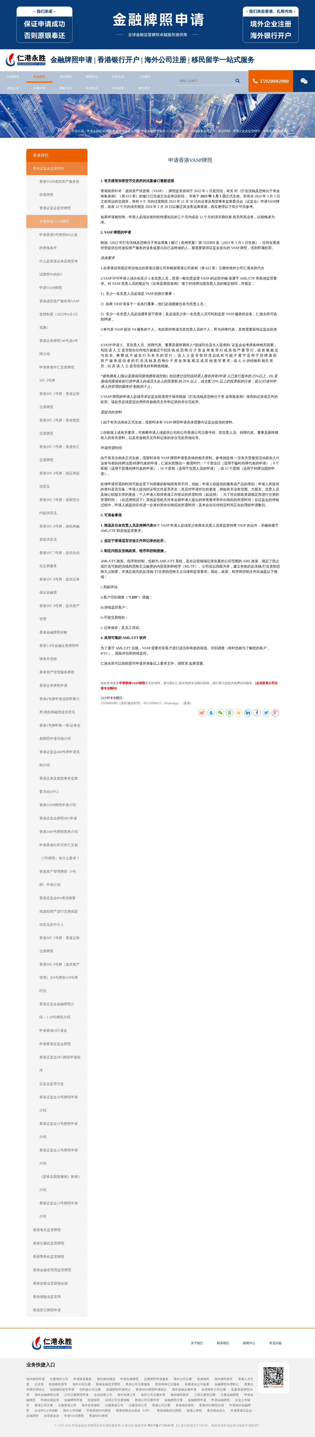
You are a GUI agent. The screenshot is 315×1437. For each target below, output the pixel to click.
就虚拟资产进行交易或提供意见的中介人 (60, 918)
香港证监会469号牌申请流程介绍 (60, 758)
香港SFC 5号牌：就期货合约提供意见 (60, 506)
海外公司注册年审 (153, 1394)
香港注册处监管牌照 (57, 1243)
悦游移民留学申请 (62, 1389)
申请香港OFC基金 (60, 1031)
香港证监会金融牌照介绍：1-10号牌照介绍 (60, 1010)
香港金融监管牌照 (108, 1384)
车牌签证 (92, 88)
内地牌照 (13, 76)
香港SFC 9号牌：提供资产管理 (60, 612)
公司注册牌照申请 (76, 1394)
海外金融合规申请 (184, 1389)
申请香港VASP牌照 (276, 131)
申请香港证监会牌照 (60, 1044)
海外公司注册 (182, 1379)
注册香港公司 (67, 1405)
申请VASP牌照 (60, 288)
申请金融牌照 (220, 1400)
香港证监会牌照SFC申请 (60, 818)
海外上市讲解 (72, 1410)
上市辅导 (144, 76)
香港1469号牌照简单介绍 (60, 832)
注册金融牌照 (229, 1394)
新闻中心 (249, 1343)
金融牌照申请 (73, 1400)
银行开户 (144, 88)
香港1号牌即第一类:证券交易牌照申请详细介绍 (60, 732)
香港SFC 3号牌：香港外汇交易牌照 (60, 453)
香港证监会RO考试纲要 (60, 898)
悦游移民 (203, 1379)
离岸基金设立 (216, 1410)
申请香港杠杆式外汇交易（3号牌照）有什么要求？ (60, 851)
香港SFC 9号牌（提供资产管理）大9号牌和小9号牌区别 (60, 978)
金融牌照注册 (173, 1400)
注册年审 (39, 88)
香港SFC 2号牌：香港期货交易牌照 (60, 426)
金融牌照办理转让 (226, 1384)
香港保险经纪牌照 (169, 1410)
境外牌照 (66, 76)
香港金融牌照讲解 (60, 632)
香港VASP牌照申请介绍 (60, 805)
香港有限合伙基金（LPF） (134, 1410)
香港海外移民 (185, 1405)
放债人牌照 (194, 1410)
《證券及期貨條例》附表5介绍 (60, 1183)
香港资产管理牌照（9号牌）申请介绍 (60, 878)
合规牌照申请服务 (156, 1379)
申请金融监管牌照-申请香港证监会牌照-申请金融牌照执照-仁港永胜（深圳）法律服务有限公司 (151, 131)
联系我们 (223, 1343)
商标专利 (66, 88)
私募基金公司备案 (197, 1384)
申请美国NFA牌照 (98, 1410)
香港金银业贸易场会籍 (57, 1283)
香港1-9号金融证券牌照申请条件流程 (60, 652)
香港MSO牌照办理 (211, 1405)
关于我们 (197, 1343)
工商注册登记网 (204, 1394)
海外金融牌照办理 (47, 1394)
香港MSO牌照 (98, 1416)
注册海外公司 (59, 1379)
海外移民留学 (223, 1379)
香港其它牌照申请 (57, 1310)
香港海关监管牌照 (57, 1230)
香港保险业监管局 (57, 1297)
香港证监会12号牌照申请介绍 (60, 1156)
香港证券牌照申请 (60, 686)
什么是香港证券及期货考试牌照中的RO (60, 267)
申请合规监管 (50, 1400)
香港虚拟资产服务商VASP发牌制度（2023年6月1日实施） (60, 314)
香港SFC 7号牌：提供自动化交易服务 (60, 559)
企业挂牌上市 (103, 1394)
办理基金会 (51, 1416)
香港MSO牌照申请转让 (151, 1389)
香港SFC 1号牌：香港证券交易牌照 (60, 400)
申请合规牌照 (129, 1379)
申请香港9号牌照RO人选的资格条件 (60, 241)
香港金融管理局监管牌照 (57, 1270)
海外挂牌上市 (126, 1394)
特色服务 (118, 88)
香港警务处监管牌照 (57, 1257)
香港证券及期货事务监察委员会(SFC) (60, 785)
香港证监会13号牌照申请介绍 (60, 1209)
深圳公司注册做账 (117, 1400)
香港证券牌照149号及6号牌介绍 (60, 347)
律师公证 (13, 88)
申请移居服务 (82, 1379)
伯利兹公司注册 (90, 1389)
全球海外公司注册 (213, 1389)
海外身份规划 (106, 1379)
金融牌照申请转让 (118, 1389)
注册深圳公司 (138, 1405)
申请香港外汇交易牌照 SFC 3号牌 (60, 373)
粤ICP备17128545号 (161, 1425)
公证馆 (39, 1384)
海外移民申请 (35, 1379)
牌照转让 (92, 76)
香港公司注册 (44, 1405)
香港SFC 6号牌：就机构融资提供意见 (60, 532)
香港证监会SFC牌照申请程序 (60, 1063)
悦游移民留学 (58, 1384)
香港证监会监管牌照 (246, 131)
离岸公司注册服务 (138, 1384)
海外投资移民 (91, 1405)
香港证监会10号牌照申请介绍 (60, 1103)
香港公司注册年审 (147, 1400)
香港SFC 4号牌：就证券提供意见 (60, 479)
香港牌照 (39, 76)
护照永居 (118, 76)
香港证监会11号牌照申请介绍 (60, 1130)
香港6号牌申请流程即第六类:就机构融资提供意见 (60, 705)
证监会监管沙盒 (60, 1084)
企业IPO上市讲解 (46, 1410)
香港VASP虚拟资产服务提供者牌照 (60, 188)
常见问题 (275, 1343)
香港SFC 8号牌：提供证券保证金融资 (60, 585)
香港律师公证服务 (167, 1384)
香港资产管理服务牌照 (60, 672)
